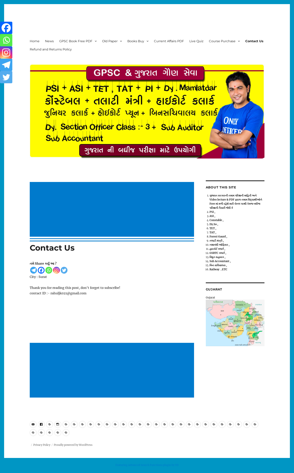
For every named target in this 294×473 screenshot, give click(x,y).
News (49, 41)
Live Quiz (196, 41)
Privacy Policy (41, 445)
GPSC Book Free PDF (75, 41)
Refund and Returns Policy (51, 49)
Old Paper (110, 41)
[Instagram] (56, 270)
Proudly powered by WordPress (73, 445)
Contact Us (254, 41)
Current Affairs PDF (169, 41)
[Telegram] (33, 270)
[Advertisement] (113, 209)
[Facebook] (41, 270)
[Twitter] (64, 270)
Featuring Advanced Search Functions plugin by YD (147, 465)
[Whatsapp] (48, 270)
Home (35, 41)
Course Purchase (222, 41)
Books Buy (135, 41)
